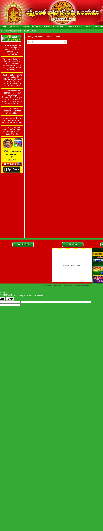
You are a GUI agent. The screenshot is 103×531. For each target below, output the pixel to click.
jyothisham (14, 26)
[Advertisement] (12, 197)
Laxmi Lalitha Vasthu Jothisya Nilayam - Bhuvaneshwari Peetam (69, 285)
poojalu (25, 26)
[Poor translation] (9, 299)
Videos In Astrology (74, 26)
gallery (88, 26)
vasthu (47, 26)
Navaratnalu (58, 26)
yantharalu (36, 26)
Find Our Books (30, 31)
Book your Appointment (11, 31)
